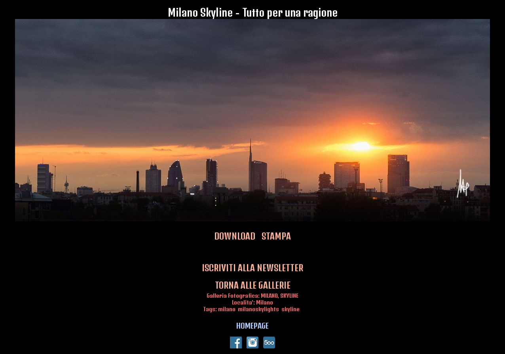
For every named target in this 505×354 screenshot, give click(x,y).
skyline (290, 309)
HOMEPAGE (252, 325)
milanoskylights (258, 309)
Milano (264, 302)
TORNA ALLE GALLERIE (252, 285)
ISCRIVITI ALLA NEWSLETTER (252, 267)
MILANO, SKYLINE (279, 295)
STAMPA (276, 236)
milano (226, 309)
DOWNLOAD (234, 236)
